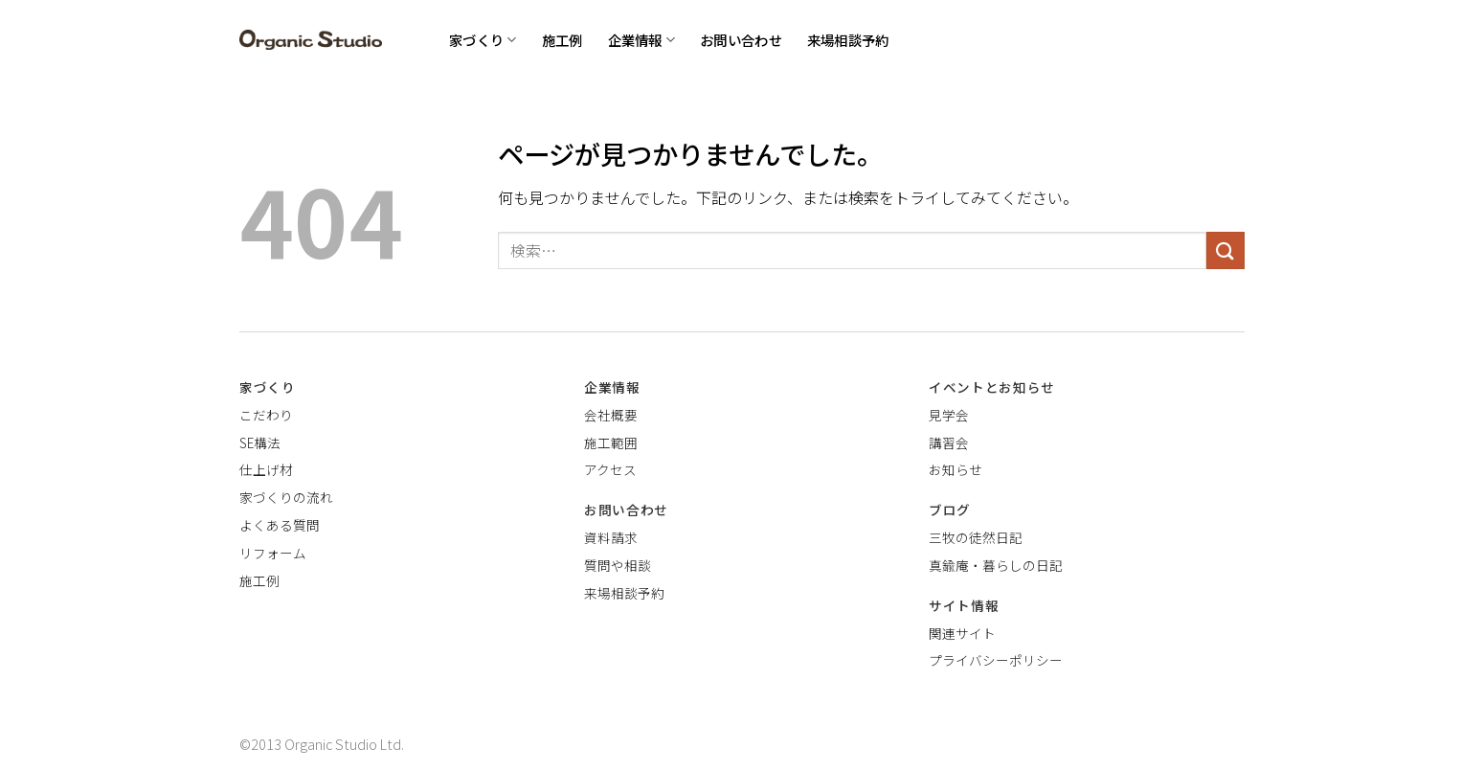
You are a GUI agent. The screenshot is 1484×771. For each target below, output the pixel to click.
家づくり (483, 40)
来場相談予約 (848, 40)
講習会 (949, 442)
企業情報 (642, 40)
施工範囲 (611, 442)
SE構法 (260, 442)
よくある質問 (279, 524)
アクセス (610, 469)
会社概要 (611, 414)
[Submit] (1225, 250)
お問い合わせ (741, 40)
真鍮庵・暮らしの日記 (996, 565)
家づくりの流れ (286, 497)
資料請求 (611, 537)
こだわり (266, 414)
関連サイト (962, 633)
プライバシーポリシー (996, 659)
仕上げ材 (266, 469)
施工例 (562, 40)
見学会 (949, 414)
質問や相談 (617, 565)
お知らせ (955, 469)
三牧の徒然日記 (976, 537)
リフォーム (272, 552)
